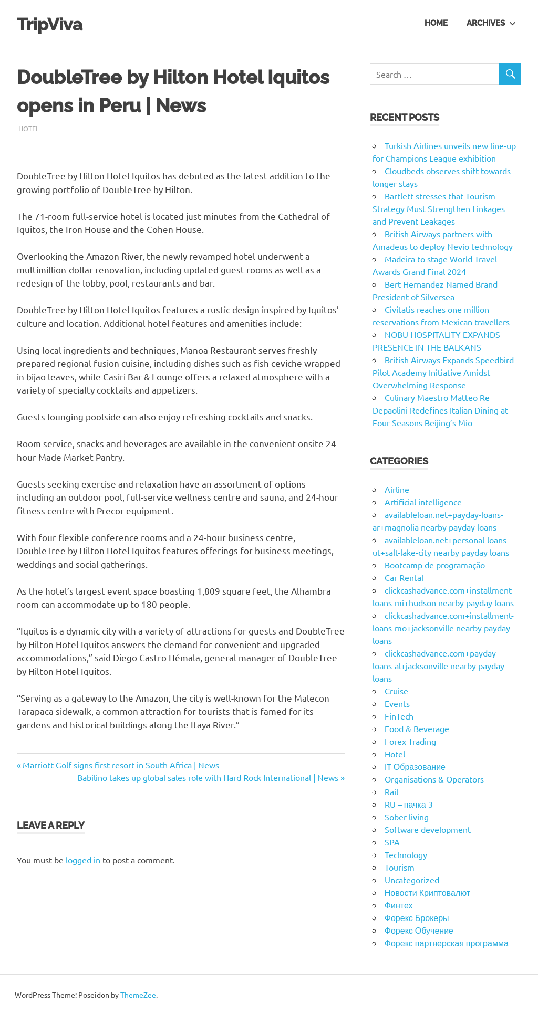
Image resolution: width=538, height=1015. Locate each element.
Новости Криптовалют (427, 892)
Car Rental (404, 577)
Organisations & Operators (434, 779)
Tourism (400, 867)
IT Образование (415, 766)
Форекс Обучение (419, 930)
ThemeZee (138, 994)
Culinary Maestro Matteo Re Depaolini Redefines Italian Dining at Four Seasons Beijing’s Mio (440, 410)
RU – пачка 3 (409, 804)
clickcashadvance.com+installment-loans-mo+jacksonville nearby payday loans (443, 628)
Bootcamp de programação (435, 564)
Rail (391, 791)
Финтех (399, 905)
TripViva (55, 23)
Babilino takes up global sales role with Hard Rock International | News (207, 777)
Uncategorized (412, 879)
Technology (406, 854)
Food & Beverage (417, 728)
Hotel (28, 128)
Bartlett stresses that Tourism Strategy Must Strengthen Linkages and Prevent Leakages (439, 208)
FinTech (399, 716)
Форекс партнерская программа (447, 942)
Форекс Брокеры (417, 917)
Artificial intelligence (423, 501)
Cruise (396, 690)
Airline (397, 489)
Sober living (407, 816)
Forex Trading (410, 741)
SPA (392, 842)
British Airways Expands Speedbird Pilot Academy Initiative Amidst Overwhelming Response (443, 372)
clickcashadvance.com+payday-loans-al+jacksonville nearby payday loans (438, 665)
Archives (491, 23)
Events (397, 703)
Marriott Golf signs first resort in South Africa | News (120, 764)
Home (436, 23)
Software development (428, 829)
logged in (83, 859)
